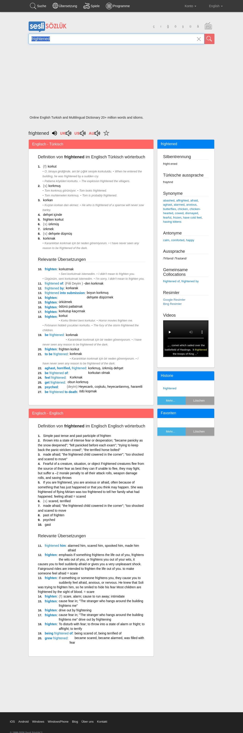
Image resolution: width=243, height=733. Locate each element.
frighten (51, 269)
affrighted (182, 200)
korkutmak (66, 269)
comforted (177, 240)
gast (48, 524)
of (54, 283)
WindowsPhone (58, 721)
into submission (65, 293)
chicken (183, 209)
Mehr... (170, 400)
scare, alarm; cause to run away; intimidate (94, 596)
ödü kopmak (88, 391)
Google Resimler (174, 299)
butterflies (169, 209)
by (54, 288)
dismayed (191, 213)
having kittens (172, 221)
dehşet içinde (52, 214)
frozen (177, 217)
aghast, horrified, (65, 368)
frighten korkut (53, 219)
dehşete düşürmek (100, 297)
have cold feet (192, 217)
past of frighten (53, 515)
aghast (167, 204)
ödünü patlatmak (71, 306)
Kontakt (102, 721)
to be (56, 354)
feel (55, 377)
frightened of (171, 281)
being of (59, 633)
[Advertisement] (121, 81)
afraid (194, 200)
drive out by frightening (75, 610)
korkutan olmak (99, 373)
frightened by (190, 281)
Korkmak (76, 377)
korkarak (72, 288)
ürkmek (48, 229)
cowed (179, 213)
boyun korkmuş (98, 292)
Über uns (87, 721)
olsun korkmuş (78, 382)
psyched (51, 387)
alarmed (179, 204)
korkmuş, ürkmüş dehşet (105, 368)
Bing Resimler (172, 304)
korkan (48, 200)
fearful (167, 217)
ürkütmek (65, 302)
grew (56, 638)
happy (190, 240)
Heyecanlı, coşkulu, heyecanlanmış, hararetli (110, 386)
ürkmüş (54, 224)
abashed (169, 200)
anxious (191, 204)
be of (56, 373)
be (54, 335)
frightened (169, 388)
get (55, 382)
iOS (12, 721)
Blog (75, 721)
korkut (52, 166)
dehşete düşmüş (60, 233)
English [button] (212, 6)
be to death (61, 392)
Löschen (199, 400)
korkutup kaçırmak (72, 311)
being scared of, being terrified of (98, 633)
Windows (38, 721)
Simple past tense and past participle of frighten (77, 436)
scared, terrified (60, 501)
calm (166, 240)
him (55, 545)
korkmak (49, 238)
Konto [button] (187, 6)
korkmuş (55, 186)
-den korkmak (93, 283)
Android (23, 721)
